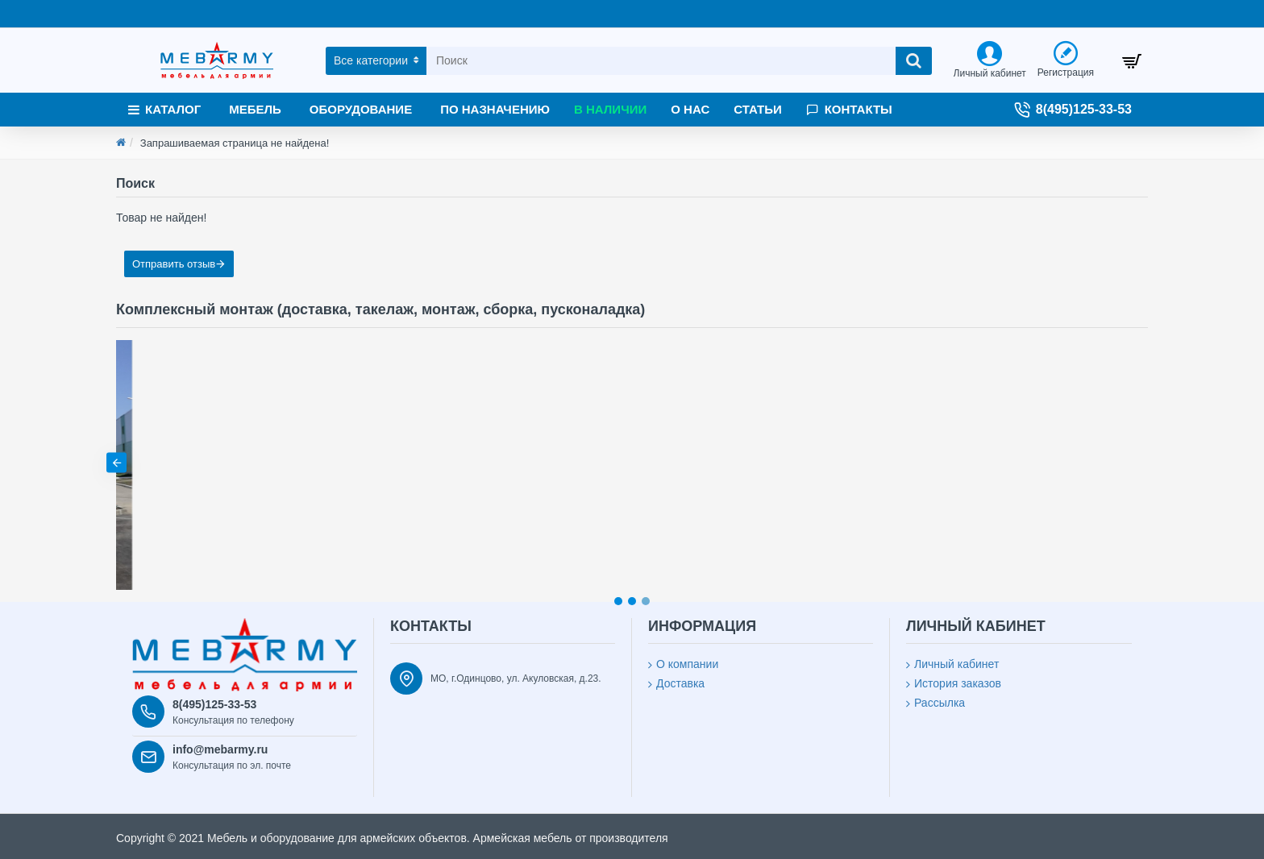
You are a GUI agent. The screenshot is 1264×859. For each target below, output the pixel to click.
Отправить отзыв (173, 264)
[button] (1147, 463)
